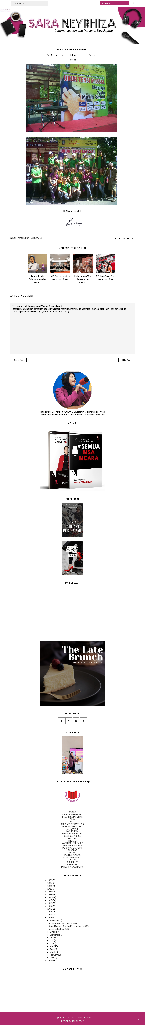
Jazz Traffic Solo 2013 (59, 929)
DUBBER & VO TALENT (72, 826)
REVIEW (72, 860)
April (52, 949)
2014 (49, 914)
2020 (49, 897)
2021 (49, 894)
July (52, 940)
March (53, 952)
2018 (49, 903)
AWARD (72, 812)
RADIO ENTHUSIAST (72, 857)
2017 (49, 906)
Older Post (126, 360)
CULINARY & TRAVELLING (72, 824)
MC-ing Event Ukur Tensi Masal (63, 923)
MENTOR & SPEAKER (72, 845)
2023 (49, 889)
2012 (49, 960)
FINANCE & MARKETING (72, 833)
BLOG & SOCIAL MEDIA (72, 817)
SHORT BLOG (72, 862)
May (52, 946)
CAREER (72, 822)
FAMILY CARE (72, 829)
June (52, 943)
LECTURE (72, 838)
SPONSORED (72, 864)
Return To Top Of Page (72, 1021)
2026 (49, 880)
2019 (49, 900)
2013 (49, 917)
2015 (49, 912)
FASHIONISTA (72, 831)
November (55, 920)
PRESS (72, 852)
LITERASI (72, 841)
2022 (49, 892)
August (53, 937)
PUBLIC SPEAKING (72, 855)
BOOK (72, 819)
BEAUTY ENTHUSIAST (72, 814)
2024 (49, 886)
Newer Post (18, 360)
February (54, 955)
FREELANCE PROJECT (72, 836)
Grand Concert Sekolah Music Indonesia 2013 (69, 926)
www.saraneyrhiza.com (94, 414)
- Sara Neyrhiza (84, 1017)
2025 (49, 883)
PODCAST (72, 850)
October (53, 932)
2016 (49, 909)
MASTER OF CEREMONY (72, 49)
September (55, 935)
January (54, 958)
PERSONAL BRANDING (72, 848)
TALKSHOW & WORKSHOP (72, 867)
